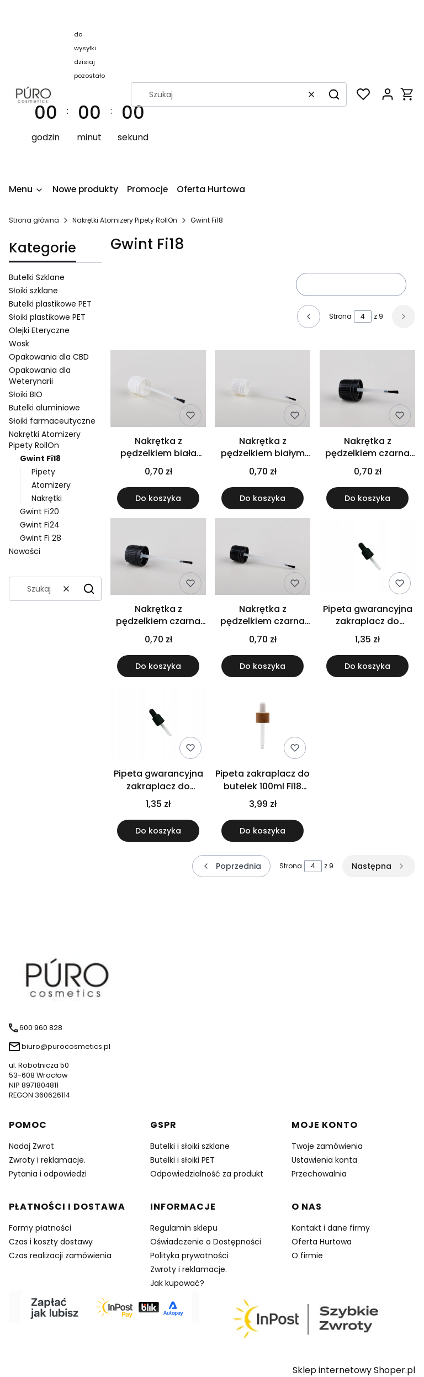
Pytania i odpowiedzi (48, 1173)
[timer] (90, 94)
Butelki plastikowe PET (50, 303)
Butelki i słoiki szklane (190, 1146)
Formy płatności (40, 1227)
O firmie (307, 1255)
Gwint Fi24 (40, 524)
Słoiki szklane (33, 290)
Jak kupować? (177, 1283)
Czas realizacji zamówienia (60, 1255)
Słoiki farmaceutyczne (52, 420)
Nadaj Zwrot (31, 1146)
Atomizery (51, 484)
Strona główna (34, 220)
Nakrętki (46, 498)
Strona (340, 316)
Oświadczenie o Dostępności (205, 1241)
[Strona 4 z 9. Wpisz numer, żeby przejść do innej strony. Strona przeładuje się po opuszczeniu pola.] (363, 316)
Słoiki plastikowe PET (47, 317)
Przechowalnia (319, 1173)
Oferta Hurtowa (322, 1241)
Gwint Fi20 (39, 511)
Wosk (19, 343)
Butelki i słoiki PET (182, 1159)
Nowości (24, 551)
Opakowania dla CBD (49, 356)
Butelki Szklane (37, 277)
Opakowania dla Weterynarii (40, 376)
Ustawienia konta (324, 1159)
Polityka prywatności (189, 1255)
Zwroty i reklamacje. (47, 1159)
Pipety (43, 471)
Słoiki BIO (26, 394)
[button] (334, 94)
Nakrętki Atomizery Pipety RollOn (124, 220)
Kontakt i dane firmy (331, 1227)
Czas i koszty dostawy (51, 1241)
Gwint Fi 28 (40, 538)
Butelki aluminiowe (44, 407)
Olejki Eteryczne (39, 330)
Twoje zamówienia (327, 1146)
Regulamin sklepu (184, 1227)
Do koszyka (158, 498)
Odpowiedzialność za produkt (206, 1173)
